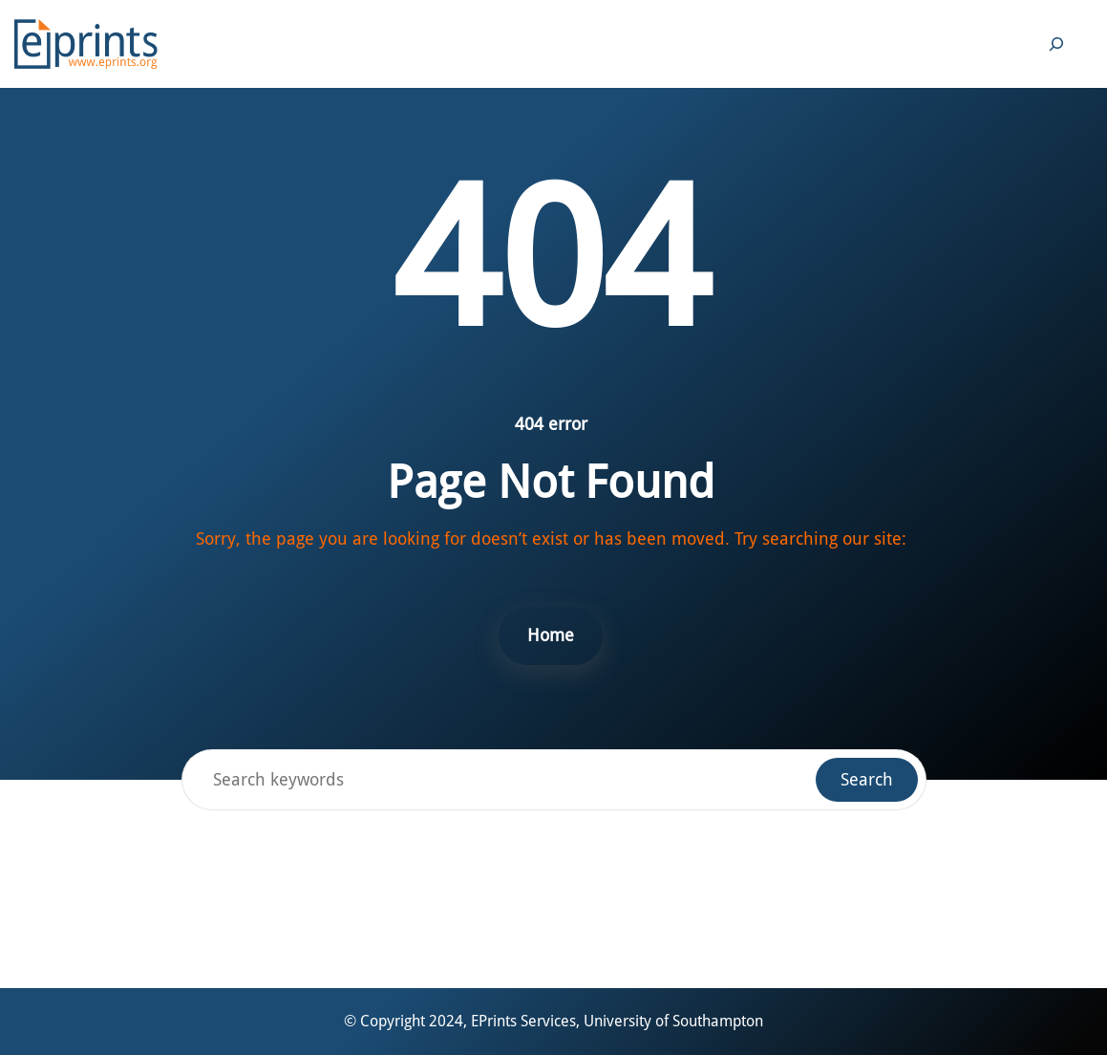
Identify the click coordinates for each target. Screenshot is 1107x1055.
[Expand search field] (1056, 44)
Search (867, 779)
